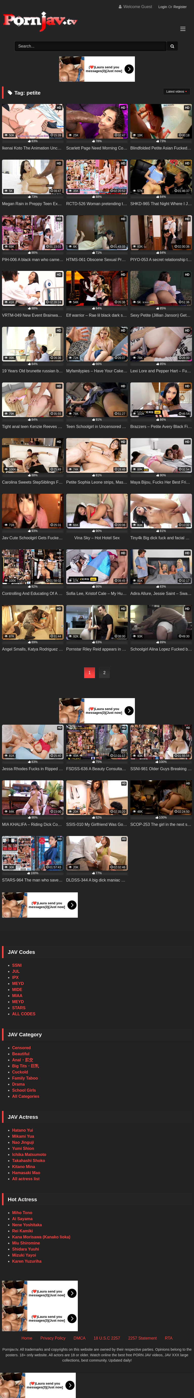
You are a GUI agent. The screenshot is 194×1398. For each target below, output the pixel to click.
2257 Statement (142, 1338)
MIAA (17, 996)
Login (162, 7)
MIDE (17, 989)
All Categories (25, 1096)
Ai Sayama (22, 1219)
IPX (15, 977)
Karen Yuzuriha (26, 1261)
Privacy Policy (53, 1338)
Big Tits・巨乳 (25, 1066)
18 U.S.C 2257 (106, 1338)
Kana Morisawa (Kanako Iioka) (41, 1237)
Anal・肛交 (22, 1060)
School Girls (24, 1090)
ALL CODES (23, 1014)
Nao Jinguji (23, 1142)
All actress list (26, 1179)
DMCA (79, 1338)
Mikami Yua (23, 1136)
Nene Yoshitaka (27, 1225)
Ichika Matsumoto (29, 1154)
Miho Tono (22, 1213)
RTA (169, 1338)
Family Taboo (25, 1078)
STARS (19, 1008)
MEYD (18, 983)
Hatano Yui (22, 1130)
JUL (16, 971)
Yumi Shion (23, 1148)
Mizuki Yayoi (24, 1255)
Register (180, 7)
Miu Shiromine (26, 1243)
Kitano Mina (23, 1167)
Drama (18, 1084)
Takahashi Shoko (28, 1160)
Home (26, 1338)
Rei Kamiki (22, 1231)
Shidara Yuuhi (25, 1249)
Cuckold (20, 1072)
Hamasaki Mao (26, 1173)
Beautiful (20, 1054)
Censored (21, 1048)
